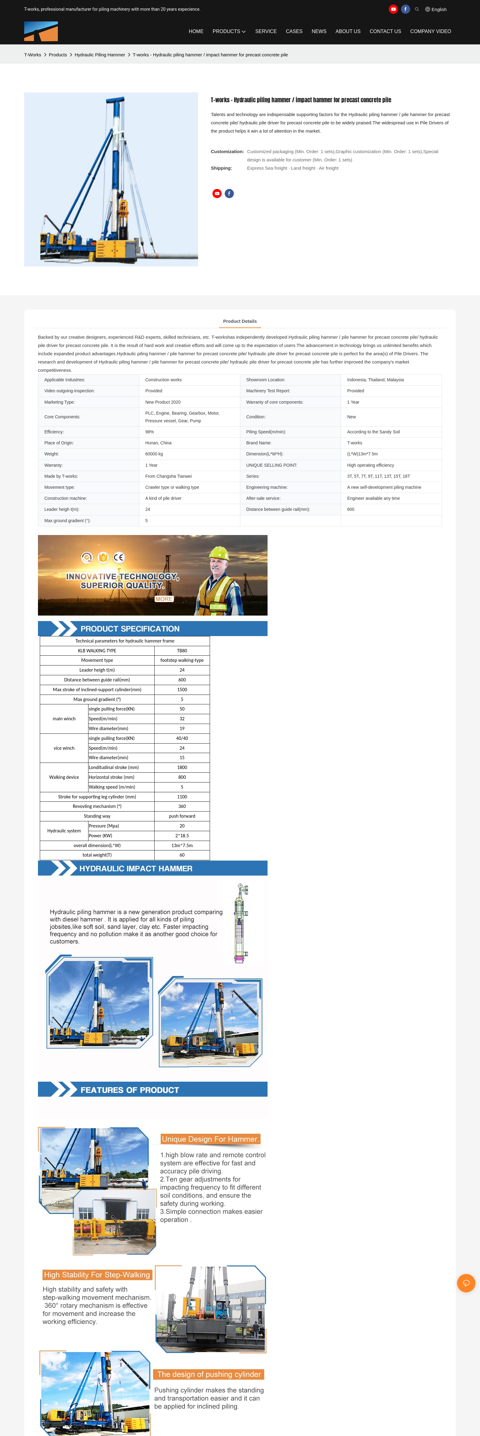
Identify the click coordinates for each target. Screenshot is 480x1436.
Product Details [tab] (240, 321)
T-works (32, 54)
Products (58, 54)
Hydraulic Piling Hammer (100, 54)
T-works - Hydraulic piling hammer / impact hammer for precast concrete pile (210, 54)
